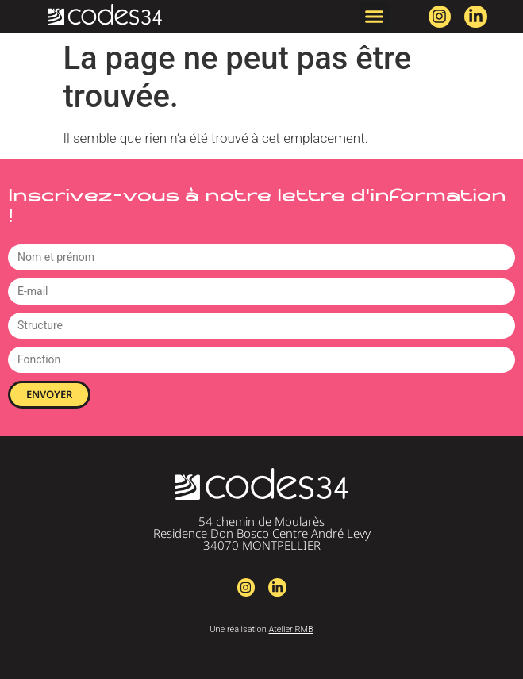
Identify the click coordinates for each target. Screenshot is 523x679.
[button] (375, 17)
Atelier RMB (290, 629)
